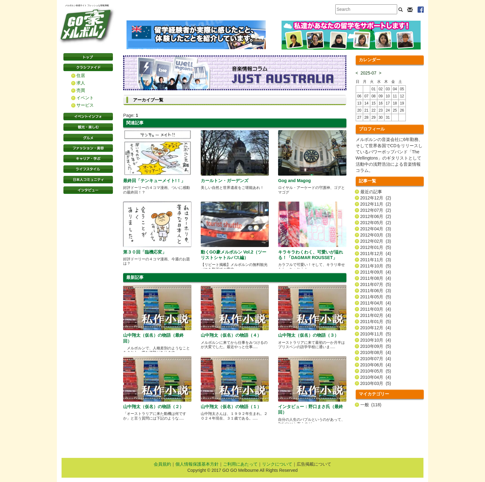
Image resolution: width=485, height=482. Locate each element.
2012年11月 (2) (375, 204)
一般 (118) (370, 404)
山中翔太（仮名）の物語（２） (153, 406)
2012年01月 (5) (375, 247)
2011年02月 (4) (375, 315)
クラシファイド (88, 67)
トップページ (88, 57)
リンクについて (277, 464)
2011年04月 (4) (375, 303)
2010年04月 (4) (375, 377)
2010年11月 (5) (375, 333)
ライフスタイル (88, 169)
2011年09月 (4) (375, 272)
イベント (85, 97)
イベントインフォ (88, 116)
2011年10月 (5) (375, 265)
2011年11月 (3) (375, 259)
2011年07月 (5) (375, 284)
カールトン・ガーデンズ (224, 180)
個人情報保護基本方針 (197, 464)
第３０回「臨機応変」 (144, 252)
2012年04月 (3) (375, 228)
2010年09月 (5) (375, 346)
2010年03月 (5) (375, 383)
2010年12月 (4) (375, 327)
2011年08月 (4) (375, 278)
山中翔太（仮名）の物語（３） (308, 335)
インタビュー (88, 190)
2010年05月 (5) (375, 371)
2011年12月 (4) (375, 253)
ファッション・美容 (88, 148)
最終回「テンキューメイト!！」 (154, 180)
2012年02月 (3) (375, 241)
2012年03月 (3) (375, 234)
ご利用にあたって (240, 464)
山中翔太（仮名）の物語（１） (231, 406)
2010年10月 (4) (375, 340)
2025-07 (368, 72)
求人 (80, 82)
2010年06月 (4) (375, 364)
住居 (80, 75)
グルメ (88, 137)
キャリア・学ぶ (88, 158)
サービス (85, 105)
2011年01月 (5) (375, 321)
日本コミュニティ (88, 179)
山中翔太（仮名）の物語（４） (231, 335)
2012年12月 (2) (375, 197)
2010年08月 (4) (375, 352)
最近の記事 (371, 191)
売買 (80, 90)
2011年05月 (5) (375, 296)
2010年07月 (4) (375, 358)
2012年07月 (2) (375, 210)
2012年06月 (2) (375, 216)
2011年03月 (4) (375, 309)
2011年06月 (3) (375, 290)
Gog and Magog (294, 180)
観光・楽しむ (88, 127)
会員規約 (162, 464)
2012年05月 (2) (375, 222)
